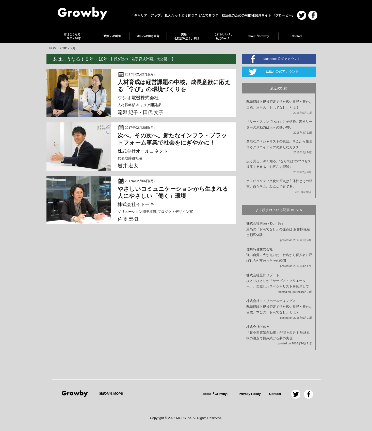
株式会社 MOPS (111, 393)
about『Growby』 (260, 36)
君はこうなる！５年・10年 (73, 36)
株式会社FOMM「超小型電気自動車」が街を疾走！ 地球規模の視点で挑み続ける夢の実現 (278, 332)
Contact (297, 36)
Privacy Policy (250, 394)
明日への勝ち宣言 (148, 36)
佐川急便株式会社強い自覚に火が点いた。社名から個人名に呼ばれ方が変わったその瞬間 (279, 255)
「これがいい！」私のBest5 (222, 36)
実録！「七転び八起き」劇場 (185, 36)
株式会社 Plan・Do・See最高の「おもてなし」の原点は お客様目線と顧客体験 (278, 229)
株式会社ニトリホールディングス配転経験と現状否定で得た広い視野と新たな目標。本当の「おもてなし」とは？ (279, 306)
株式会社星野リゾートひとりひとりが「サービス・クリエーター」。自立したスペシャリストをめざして (277, 281)
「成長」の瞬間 (111, 36)
